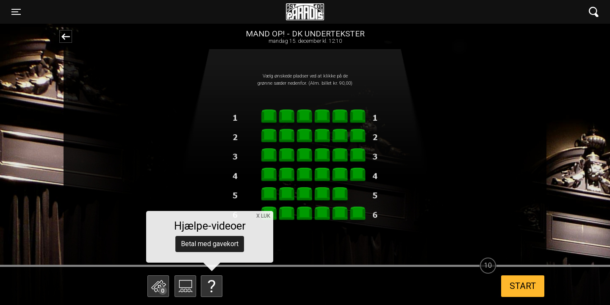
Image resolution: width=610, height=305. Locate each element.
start (523, 286)
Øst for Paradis (305, 12)
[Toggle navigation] (16, 12)
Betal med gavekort (209, 244)
